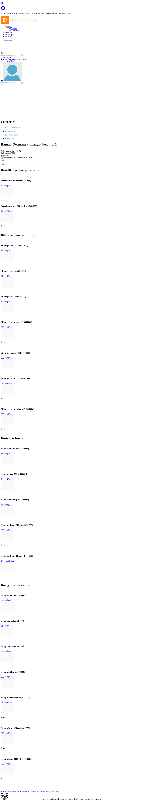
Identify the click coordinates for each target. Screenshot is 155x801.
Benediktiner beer (12, 128)
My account (9, 36)
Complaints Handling (52, 791)
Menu (4, 160)
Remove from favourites (11, 157)
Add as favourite (26, 157)
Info (3, 164)
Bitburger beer (11, 131)
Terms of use (27, 791)
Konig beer (9, 138)
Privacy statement (38, 791)
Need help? (9, 34)
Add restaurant (14, 791)
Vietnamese (14, 31)
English (8, 27)
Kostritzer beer (11, 135)
